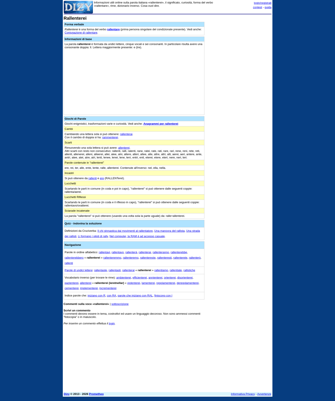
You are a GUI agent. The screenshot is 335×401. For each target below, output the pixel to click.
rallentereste (148, 257)
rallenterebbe (179, 252)
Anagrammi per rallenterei (160, 123)
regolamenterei (165, 283)
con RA (111, 295)
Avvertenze (264, 394)
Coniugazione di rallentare (81, 32)
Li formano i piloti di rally (93, 236)
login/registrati (263, 3)
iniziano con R (96, 295)
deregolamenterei (188, 283)
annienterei (155, 277)
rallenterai (126, 134)
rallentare (113, 29)
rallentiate (176, 270)
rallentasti (115, 270)
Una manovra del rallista (169, 230)
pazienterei (72, 283)
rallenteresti (164, 257)
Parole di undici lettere (79, 270)
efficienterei (140, 277)
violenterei (133, 283)
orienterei (170, 277)
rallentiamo (161, 270)
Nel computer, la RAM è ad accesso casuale (137, 236)
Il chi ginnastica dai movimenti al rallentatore (125, 230)
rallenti (92, 178)
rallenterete (180, 257)
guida (268, 7)
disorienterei (185, 277)
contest (257, 7)
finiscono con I (163, 295)
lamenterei (148, 283)
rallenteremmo (112, 257)
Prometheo (96, 394)
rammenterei (110, 137)
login (112, 323)
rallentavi (104, 252)
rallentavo (118, 252)
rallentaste (100, 270)
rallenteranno (161, 252)
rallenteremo (130, 257)
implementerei (89, 288)
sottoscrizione (119, 304)
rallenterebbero (74, 257)
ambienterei (123, 277)
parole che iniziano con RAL (135, 295)
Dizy (67, 394)
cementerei (72, 288)
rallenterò (195, 257)
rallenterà (131, 252)
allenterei (124, 147)
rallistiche (189, 270)
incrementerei (108, 288)
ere (102, 178)
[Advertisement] (239, 81)
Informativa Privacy (243, 394)
